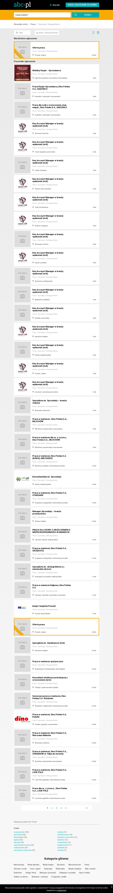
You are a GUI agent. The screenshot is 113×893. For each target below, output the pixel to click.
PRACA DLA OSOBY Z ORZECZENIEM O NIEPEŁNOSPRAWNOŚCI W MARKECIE (51, 529)
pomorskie (18, 835)
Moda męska (48, 865)
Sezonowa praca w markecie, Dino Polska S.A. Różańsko (49, 697)
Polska (16, 828)
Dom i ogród (35, 869)
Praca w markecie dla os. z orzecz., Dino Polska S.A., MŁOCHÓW (50, 438)
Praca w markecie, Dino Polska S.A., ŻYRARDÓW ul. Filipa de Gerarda (50, 752)
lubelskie (60, 840)
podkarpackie (62, 845)
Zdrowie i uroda (20, 869)
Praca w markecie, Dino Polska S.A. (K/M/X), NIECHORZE (50, 457)
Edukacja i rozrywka (67, 873)
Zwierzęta (48, 869)
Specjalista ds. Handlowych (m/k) (49, 643)
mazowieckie (19, 832)
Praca (33, 24)
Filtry (19, 33)
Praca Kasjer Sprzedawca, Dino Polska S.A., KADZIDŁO (48, 87)
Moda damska (33, 865)
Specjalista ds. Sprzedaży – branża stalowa (50, 401)
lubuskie (17, 842)
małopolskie (62, 842)
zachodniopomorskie (22, 845)
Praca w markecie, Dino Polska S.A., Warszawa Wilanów (50, 734)
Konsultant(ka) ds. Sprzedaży (47, 476)
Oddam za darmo (21, 877)
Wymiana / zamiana (40, 877)
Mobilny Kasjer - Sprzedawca (47, 70)
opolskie (60, 850)
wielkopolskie (19, 848)
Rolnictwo (18, 873)
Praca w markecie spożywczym (48, 661)
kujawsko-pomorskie (65, 837)
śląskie (16, 840)
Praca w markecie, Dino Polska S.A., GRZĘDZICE (50, 549)
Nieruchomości (74, 865)
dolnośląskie (18, 837)
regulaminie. (62, 890)
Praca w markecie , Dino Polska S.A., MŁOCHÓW (50, 420)
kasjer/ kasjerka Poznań (44, 606)
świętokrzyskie (63, 835)
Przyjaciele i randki (58, 877)
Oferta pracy (38, 47)
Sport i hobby (84, 873)
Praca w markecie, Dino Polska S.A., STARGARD (50, 494)
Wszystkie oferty (21, 24)
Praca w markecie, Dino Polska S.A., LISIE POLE (50, 771)
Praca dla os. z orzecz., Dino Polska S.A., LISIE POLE (50, 789)
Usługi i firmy (31, 873)
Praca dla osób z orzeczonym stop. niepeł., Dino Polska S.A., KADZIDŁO (50, 106)
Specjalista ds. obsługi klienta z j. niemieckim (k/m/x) (49, 568)
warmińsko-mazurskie (22, 850)
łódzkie (60, 832)
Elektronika (60, 869)
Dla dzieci (61, 865)
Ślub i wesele (90, 869)
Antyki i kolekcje (74, 869)
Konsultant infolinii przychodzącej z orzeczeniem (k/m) (50, 678)
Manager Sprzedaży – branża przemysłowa (47, 512)
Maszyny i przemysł (48, 873)
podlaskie (61, 848)
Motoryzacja (19, 865)
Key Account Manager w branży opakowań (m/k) (48, 124)
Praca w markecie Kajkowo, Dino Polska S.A (49, 586)
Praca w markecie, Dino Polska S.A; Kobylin (50, 715)
